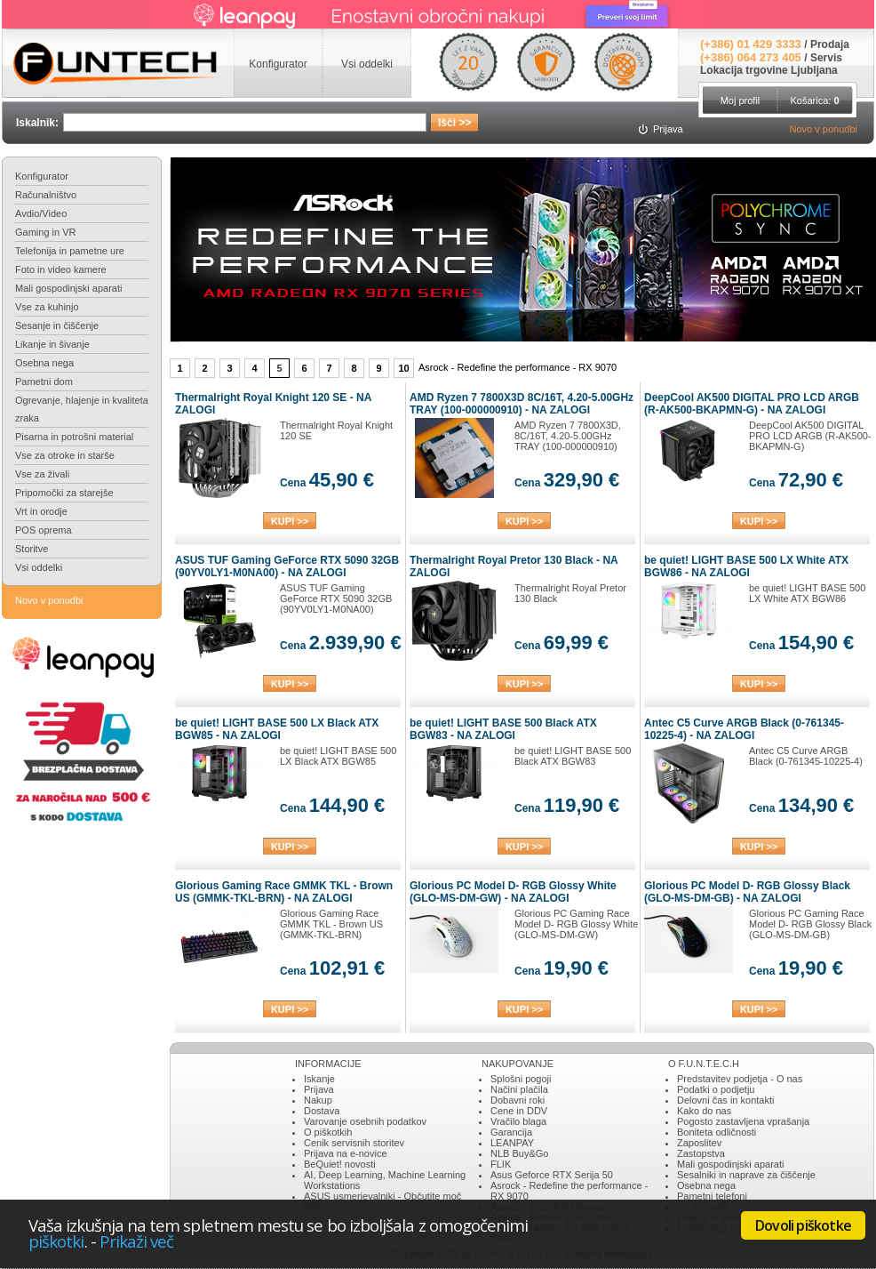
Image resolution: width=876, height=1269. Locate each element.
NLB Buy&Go (519, 1153)
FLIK (500, 1164)
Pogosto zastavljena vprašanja (743, 1121)
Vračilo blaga (518, 1121)
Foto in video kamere (61, 269)
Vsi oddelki (38, 567)
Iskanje (319, 1078)
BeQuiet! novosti (340, 1164)
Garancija (511, 1132)
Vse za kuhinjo (47, 306)
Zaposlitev (699, 1142)
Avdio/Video (41, 213)
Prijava (319, 1089)
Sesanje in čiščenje (57, 325)
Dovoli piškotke (803, 1225)
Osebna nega (44, 362)
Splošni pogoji (521, 1078)
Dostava (321, 1110)
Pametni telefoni (712, 1196)
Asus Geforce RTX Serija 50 (551, 1174)
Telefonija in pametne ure (69, 250)
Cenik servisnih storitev (354, 1142)
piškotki (56, 1241)
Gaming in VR (45, 232)
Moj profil (741, 100)
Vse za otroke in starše (65, 455)
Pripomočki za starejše (64, 492)
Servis (826, 58)
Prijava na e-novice (345, 1153)
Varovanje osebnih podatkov (365, 1121)
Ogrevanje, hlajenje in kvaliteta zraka (81, 409)
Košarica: (814, 100)
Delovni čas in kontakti (725, 1100)
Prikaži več (137, 1241)
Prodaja (829, 44)
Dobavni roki (517, 1100)
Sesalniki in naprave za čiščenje (746, 1174)
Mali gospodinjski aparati (68, 288)
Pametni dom (44, 381)
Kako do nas (704, 1110)
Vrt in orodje (41, 511)
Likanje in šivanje (52, 344)
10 (403, 368)
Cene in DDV (518, 1110)
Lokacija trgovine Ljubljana (769, 70)
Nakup (318, 1100)
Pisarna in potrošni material (74, 436)
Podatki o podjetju (715, 1089)
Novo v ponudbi (823, 129)
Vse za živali (42, 474)
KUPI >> (289, 521)
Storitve (31, 548)
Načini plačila (519, 1089)
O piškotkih (328, 1132)
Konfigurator (41, 176)
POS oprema (43, 530)
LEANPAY (512, 1142)
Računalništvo (45, 194)
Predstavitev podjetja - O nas (739, 1078)
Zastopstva (701, 1153)
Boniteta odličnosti (716, 1132)
